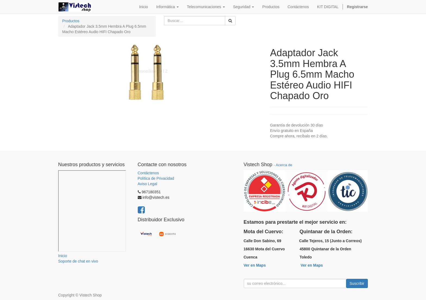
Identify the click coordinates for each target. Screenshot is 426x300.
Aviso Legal (147, 184)
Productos (70, 21)
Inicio (62, 256)
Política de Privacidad (156, 178)
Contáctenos (148, 173)
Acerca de (284, 165)
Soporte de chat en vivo (78, 261)
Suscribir (357, 283)
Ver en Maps (255, 265)
